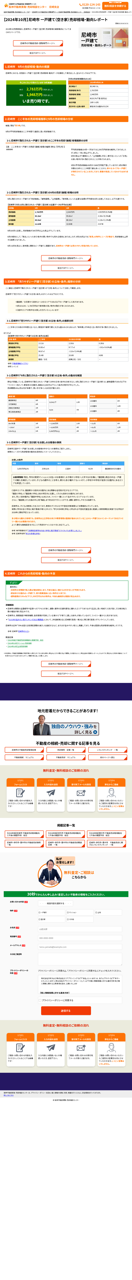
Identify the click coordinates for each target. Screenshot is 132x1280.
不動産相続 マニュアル (24, 868)
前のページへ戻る (107, 868)
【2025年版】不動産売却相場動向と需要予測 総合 (25, 736)
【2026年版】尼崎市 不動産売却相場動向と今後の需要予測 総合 (23, 944)
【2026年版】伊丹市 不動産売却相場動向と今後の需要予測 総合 (64, 944)
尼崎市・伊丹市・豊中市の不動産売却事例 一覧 (25, 954)
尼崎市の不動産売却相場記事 (24, 860)
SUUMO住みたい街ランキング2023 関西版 (26, 715)
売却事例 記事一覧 (65, 860)
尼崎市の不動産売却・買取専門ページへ (65, 99)
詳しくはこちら (9, 1221)
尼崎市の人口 (23, 727)
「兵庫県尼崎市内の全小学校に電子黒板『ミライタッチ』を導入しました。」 (55, 606)
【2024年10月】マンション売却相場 (20, 739)
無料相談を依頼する (115, 5)
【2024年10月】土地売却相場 (18, 742)
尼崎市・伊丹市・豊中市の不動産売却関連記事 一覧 (65, 954)
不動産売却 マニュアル (66, 868)
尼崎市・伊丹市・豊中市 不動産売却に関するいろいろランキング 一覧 (106, 954)
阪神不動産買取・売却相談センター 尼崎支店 (34, 6)
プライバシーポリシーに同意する (57, 1111)
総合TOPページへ (66, 108)
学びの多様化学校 (33, 609)
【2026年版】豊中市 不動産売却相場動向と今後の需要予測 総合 (105, 944)
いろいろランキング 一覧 (107, 860)
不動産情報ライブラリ (20, 439)
